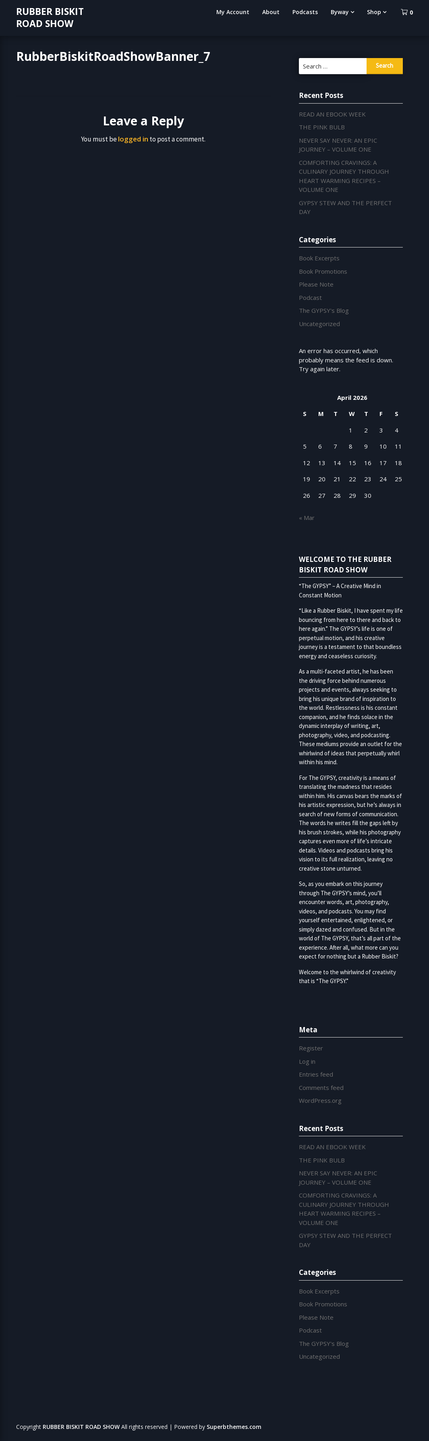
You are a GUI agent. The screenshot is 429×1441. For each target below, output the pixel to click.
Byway (340, 12)
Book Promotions (323, 271)
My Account (232, 12)
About (271, 12)
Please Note (316, 284)
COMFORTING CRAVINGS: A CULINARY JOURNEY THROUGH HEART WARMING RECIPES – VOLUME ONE (344, 1209)
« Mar (307, 518)
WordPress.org (320, 1100)
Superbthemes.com (234, 1427)
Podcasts (305, 12)
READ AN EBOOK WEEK (332, 114)
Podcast (310, 297)
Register (311, 1048)
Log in (307, 1061)
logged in (133, 138)
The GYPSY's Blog (324, 310)
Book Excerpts (319, 258)
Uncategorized (319, 324)
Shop (374, 12)
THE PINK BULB (322, 127)
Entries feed (316, 1074)
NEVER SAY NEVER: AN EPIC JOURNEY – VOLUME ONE (338, 145)
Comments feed (321, 1087)
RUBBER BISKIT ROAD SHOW (50, 17)
